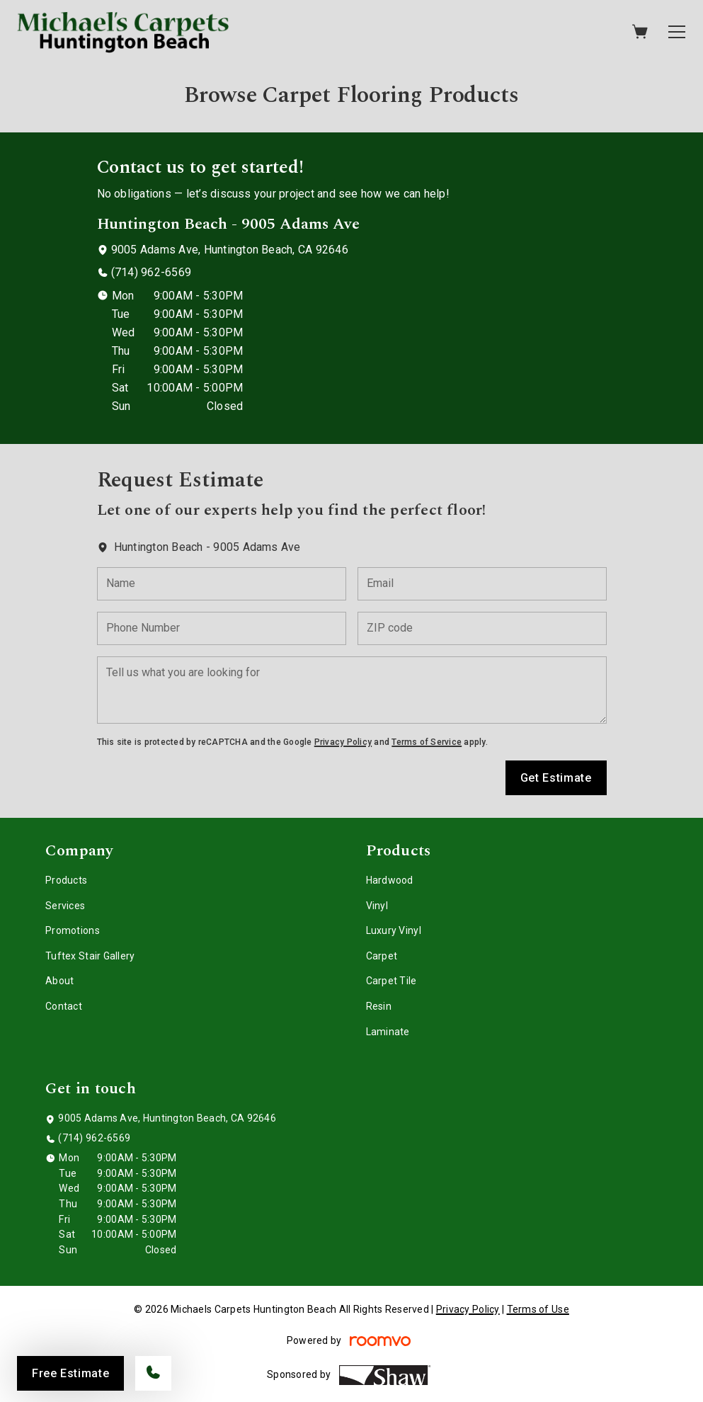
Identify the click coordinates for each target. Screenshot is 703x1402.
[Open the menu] (677, 32)
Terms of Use (538, 1309)
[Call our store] (153, 1373)
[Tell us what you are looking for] (352, 690)
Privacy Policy (343, 742)
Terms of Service (426, 742)
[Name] (221, 583)
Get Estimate (556, 778)
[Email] (482, 583)
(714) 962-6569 (151, 272)
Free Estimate (70, 1373)
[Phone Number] (221, 628)
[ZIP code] (482, 628)
